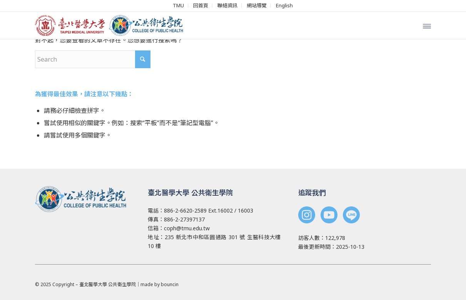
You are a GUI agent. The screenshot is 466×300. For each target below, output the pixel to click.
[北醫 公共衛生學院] (112, 25)
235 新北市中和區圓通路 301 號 (205, 237)
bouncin (170, 284)
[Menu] (427, 25)
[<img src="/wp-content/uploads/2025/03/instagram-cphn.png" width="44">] (306, 215)
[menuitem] (178, 5)
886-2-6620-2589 (185, 210)
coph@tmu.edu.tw (187, 228)
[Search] (92, 59)
